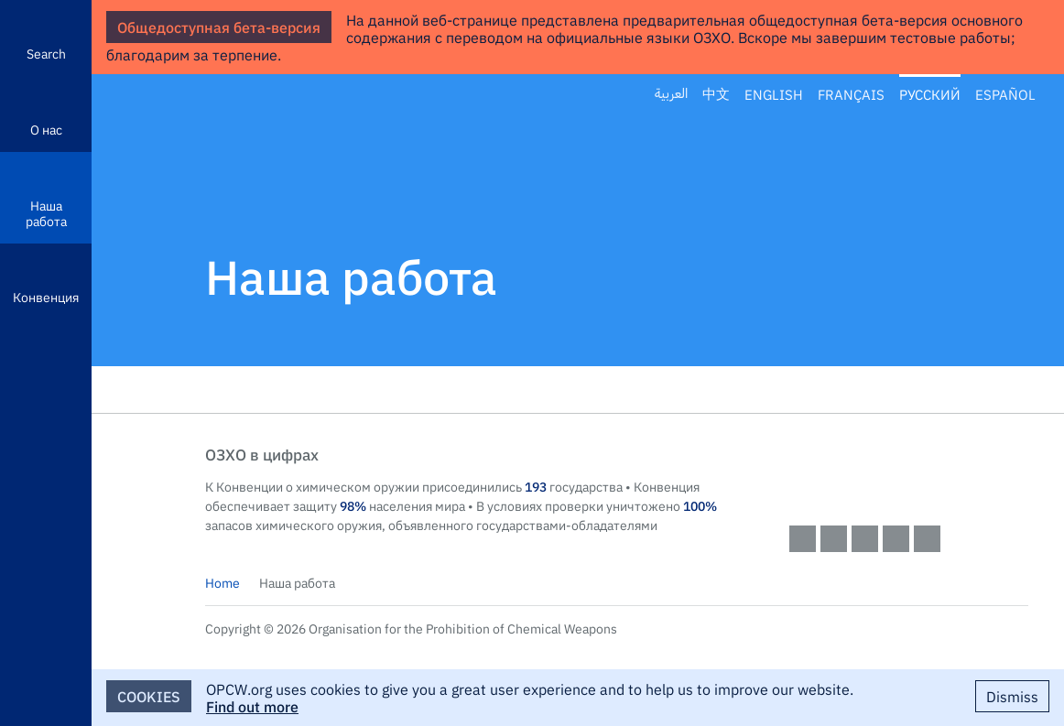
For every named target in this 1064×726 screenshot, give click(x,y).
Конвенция (46, 296)
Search (46, 53)
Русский (930, 94)
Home (222, 582)
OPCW (909, 472)
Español (1005, 94)
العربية (671, 93)
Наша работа (46, 213)
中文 (716, 94)
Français (851, 94)
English (773, 94)
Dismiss (1012, 696)
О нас (46, 129)
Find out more (252, 706)
